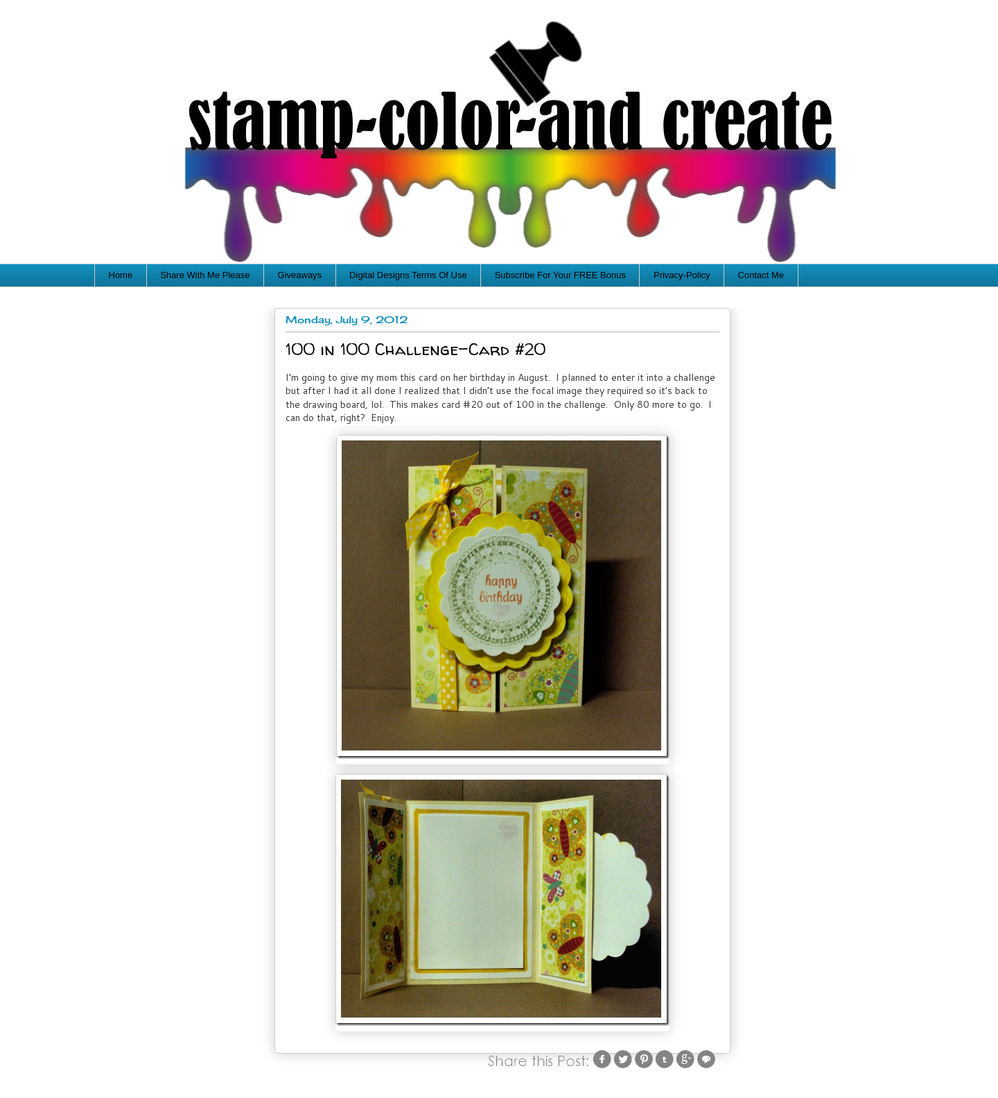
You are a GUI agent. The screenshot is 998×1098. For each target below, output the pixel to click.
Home (121, 275)
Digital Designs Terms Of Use (408, 275)
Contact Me (761, 275)
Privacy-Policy (682, 275)
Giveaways (300, 275)
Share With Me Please (205, 275)
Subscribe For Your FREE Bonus (560, 275)
